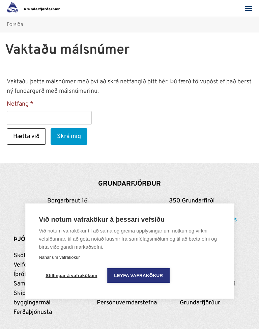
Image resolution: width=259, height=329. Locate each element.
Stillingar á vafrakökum (71, 275)
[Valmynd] (250, 8)
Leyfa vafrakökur (138, 275)
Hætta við (26, 136)
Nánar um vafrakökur (59, 257)
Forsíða (15, 25)
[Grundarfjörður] (35, 8)
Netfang (18, 104)
